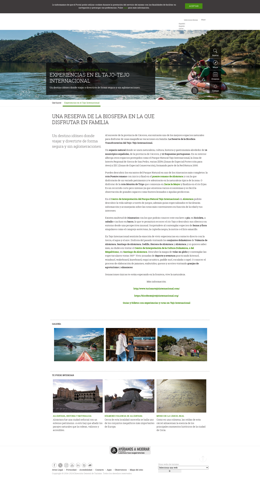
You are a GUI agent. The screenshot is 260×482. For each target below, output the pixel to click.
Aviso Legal (57, 469)
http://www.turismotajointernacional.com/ (156, 288)
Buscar (215, 53)
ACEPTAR (193, 6)
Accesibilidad (85, 469)
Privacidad (71, 469)
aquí (125, 7)
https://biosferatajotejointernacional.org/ (156, 295)
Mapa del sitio (136, 469)
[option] (182, 23)
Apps (109, 469)
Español (182, 24)
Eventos (215, 76)
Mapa (215, 64)
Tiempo (215, 88)
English (182, 26)
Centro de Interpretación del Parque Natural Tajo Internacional (145, 199)
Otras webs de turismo (168, 464)
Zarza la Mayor (172, 184)
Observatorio (121, 469)
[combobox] (188, 24)
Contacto (99, 469)
